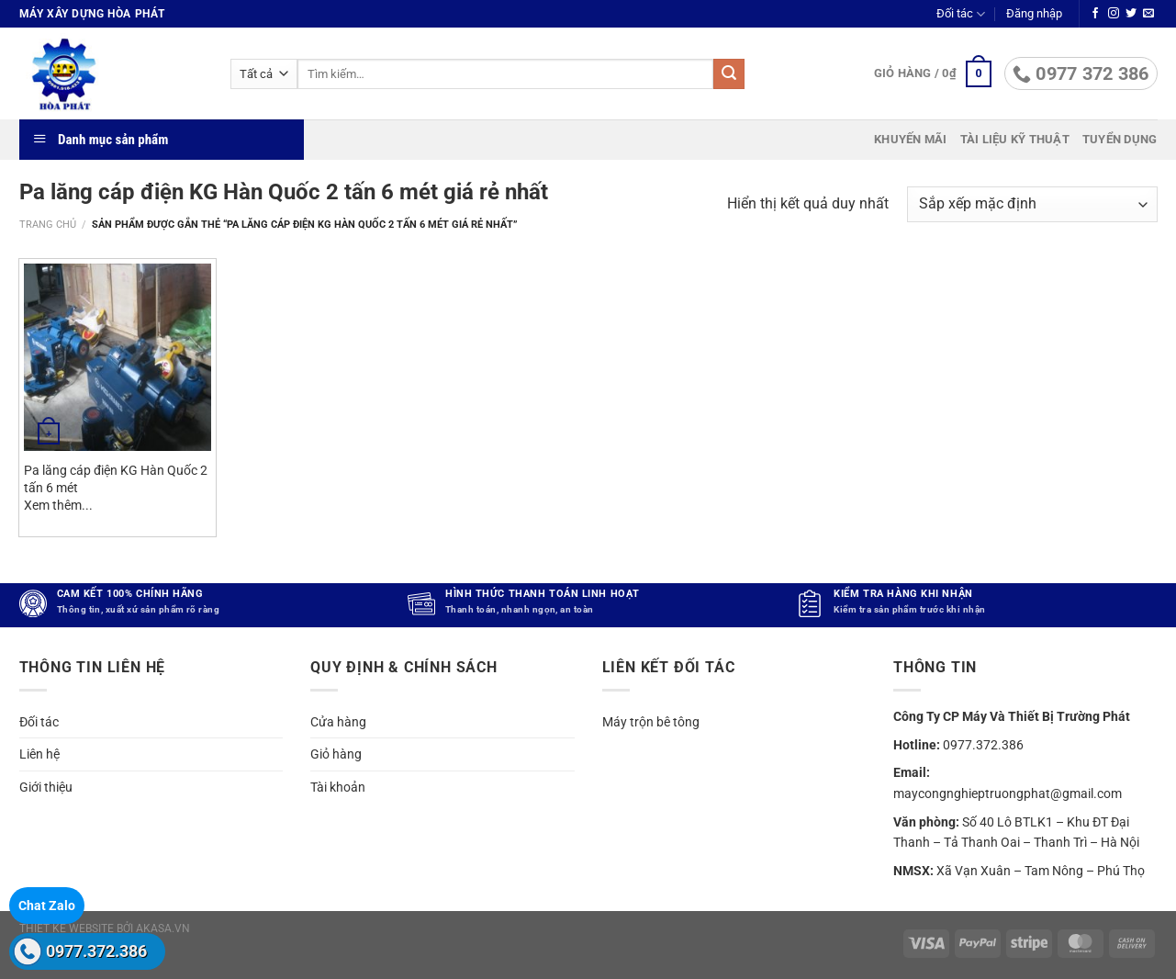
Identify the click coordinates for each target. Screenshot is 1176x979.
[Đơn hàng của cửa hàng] (1032, 204)
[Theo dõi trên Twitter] (1131, 13)
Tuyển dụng (1120, 139)
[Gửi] (729, 74)
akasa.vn (163, 928)
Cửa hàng (338, 722)
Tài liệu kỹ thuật (1015, 139)
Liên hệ (39, 754)
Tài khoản (337, 787)
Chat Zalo (46, 905)
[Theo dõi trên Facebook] (1095, 13)
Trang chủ (47, 225)
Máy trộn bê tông (651, 722)
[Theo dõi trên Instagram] (1113, 13)
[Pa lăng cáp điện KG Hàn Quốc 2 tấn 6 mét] (117, 357)
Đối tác (960, 14)
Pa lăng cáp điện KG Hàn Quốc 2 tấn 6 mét (115, 479)
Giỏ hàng (336, 754)
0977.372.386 (96, 951)
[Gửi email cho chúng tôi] (1148, 13)
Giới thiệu (46, 787)
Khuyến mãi (910, 139)
